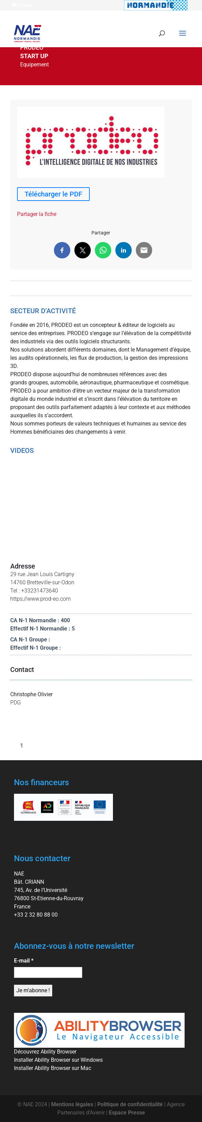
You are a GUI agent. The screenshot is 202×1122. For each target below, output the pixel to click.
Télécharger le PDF (53, 194)
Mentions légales (72, 1104)
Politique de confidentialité (130, 1104)
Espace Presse (127, 1112)
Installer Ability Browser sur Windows (58, 1060)
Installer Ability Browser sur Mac (52, 1068)
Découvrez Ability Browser (45, 1051)
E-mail (23, 960)
